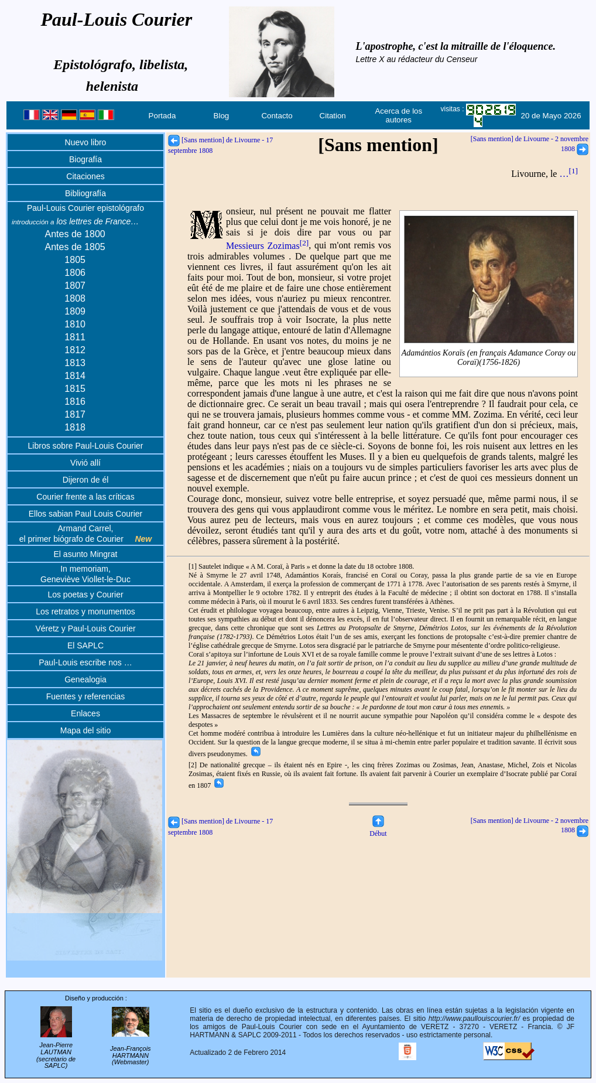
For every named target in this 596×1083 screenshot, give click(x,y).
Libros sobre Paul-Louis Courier (85, 445)
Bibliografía (85, 193)
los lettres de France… (75, 221)
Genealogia (85, 679)
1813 (74, 363)
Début (377, 829)
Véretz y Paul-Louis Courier (85, 628)
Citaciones (85, 176)
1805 (74, 260)
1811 (74, 337)
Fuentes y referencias (85, 696)
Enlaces (85, 713)
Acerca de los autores (398, 115)
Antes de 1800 (75, 234)
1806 (74, 273)
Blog (222, 115)
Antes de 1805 (75, 247)
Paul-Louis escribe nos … (85, 662)
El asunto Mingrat (86, 554)
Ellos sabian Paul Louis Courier (86, 513)
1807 (74, 286)
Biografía (85, 159)
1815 (74, 389)
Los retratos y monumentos (85, 611)
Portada (162, 115)
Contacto (276, 115)
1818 (74, 427)
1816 (74, 401)
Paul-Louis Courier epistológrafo (85, 208)
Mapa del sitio (85, 730)
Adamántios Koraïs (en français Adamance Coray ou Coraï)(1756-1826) (489, 357)
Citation (333, 115)
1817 (74, 414)
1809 (74, 311)
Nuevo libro (86, 142)
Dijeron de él (86, 479)
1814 (74, 376)
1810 (74, 324)
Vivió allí (85, 462)
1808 (74, 298)
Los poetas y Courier (85, 594)
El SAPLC (85, 645)
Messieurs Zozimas (267, 246)
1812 (74, 350)
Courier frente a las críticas (85, 496)
